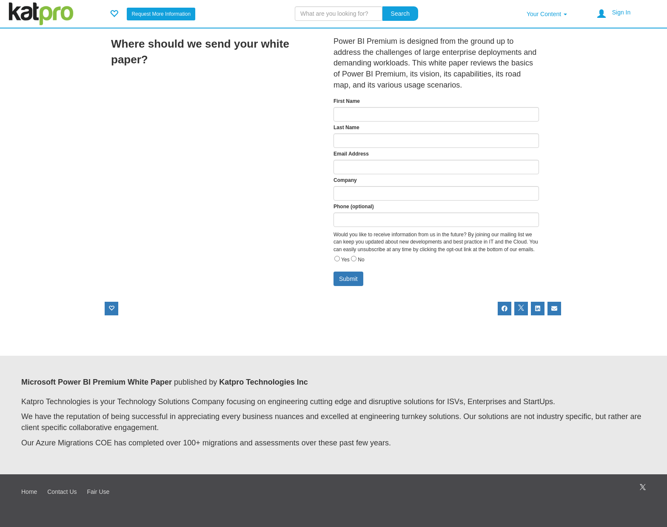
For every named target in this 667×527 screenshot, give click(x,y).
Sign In (621, 12)
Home (29, 491)
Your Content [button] (547, 14)
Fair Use (98, 491)
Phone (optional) (354, 207)
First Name (347, 101)
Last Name (346, 127)
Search (400, 13)
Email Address (351, 154)
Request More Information (161, 14)
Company (345, 180)
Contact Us (62, 491)
